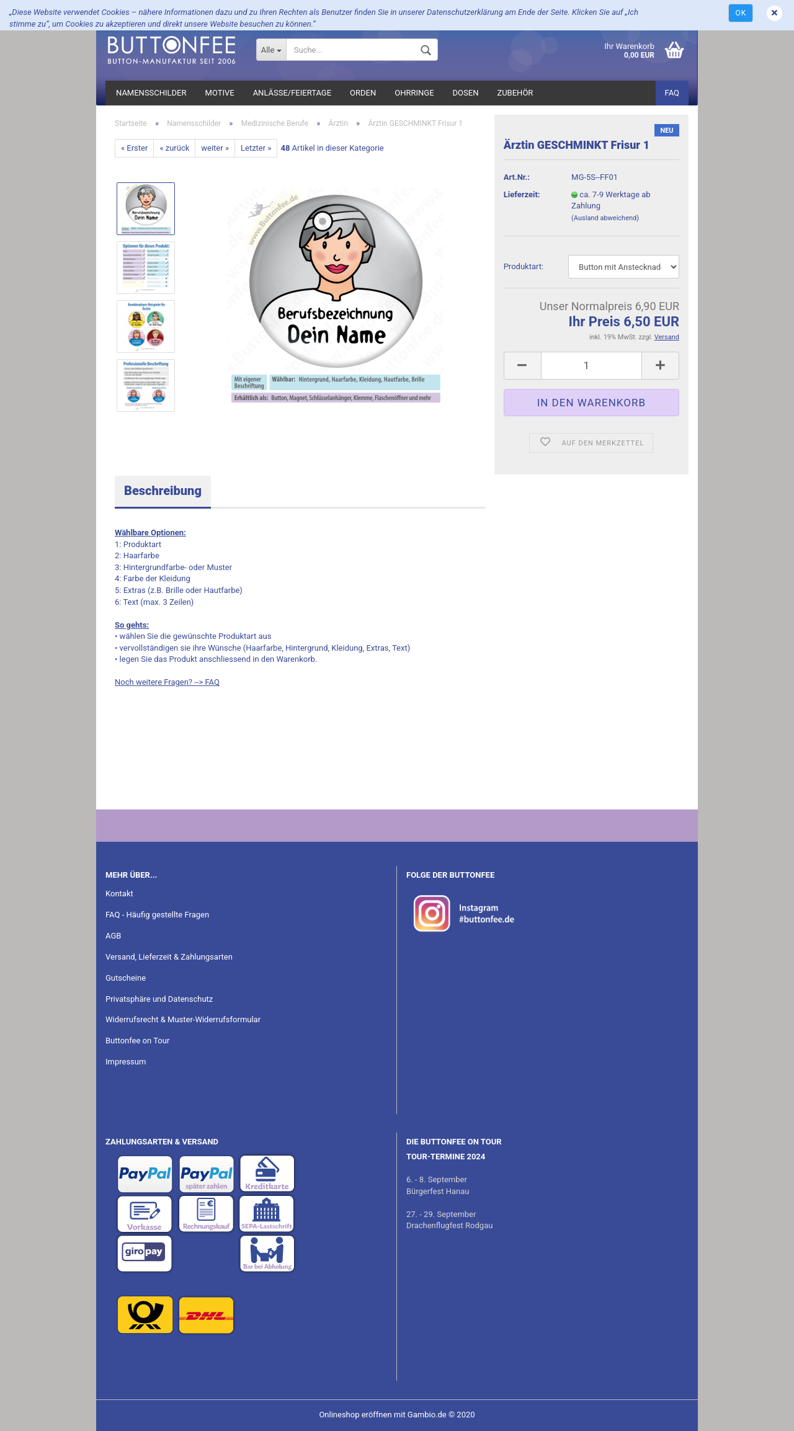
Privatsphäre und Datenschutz (159, 999)
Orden (363, 92)
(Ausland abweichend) (605, 218)
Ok (740, 13)
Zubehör (515, 92)
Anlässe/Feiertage (292, 92)
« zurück (174, 148)
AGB (113, 935)
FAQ (672, 92)
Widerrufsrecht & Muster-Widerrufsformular (183, 1019)
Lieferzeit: (522, 194)
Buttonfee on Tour (137, 1040)
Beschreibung (163, 490)
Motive (219, 92)
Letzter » (256, 148)
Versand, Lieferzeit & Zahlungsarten (169, 956)
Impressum (125, 1061)
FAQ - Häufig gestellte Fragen (157, 914)
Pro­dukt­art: (523, 266)
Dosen (466, 92)
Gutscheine (125, 978)
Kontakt (119, 893)
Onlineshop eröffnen (355, 1414)
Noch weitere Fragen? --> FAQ (167, 682)
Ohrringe (414, 92)
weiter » (215, 148)
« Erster (134, 148)
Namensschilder (151, 92)
